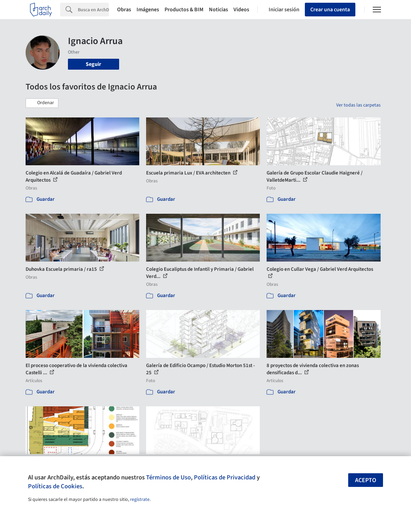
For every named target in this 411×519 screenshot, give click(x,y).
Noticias (218, 9)
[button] (42, 103)
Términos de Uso (168, 477)
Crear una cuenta (330, 9)
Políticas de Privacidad (224, 477)
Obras (124, 9)
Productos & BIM (184, 9)
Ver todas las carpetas (358, 105)
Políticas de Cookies (55, 486)
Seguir (93, 64)
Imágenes (148, 9)
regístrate (140, 499)
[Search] (93, 9)
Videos (241, 9)
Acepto (365, 480)
